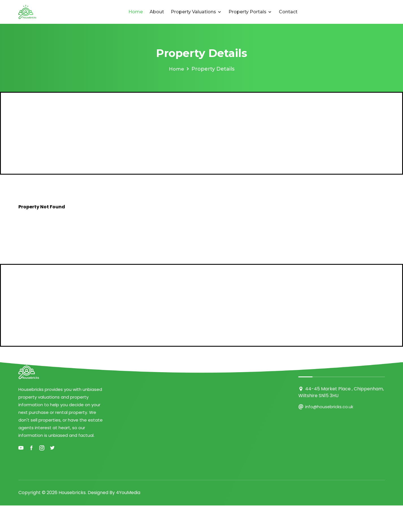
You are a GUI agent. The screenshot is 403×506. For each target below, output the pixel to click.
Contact (288, 11)
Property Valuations (196, 11)
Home (135, 11)
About (157, 11)
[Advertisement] (201, 133)
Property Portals (250, 11)
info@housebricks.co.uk (329, 407)
